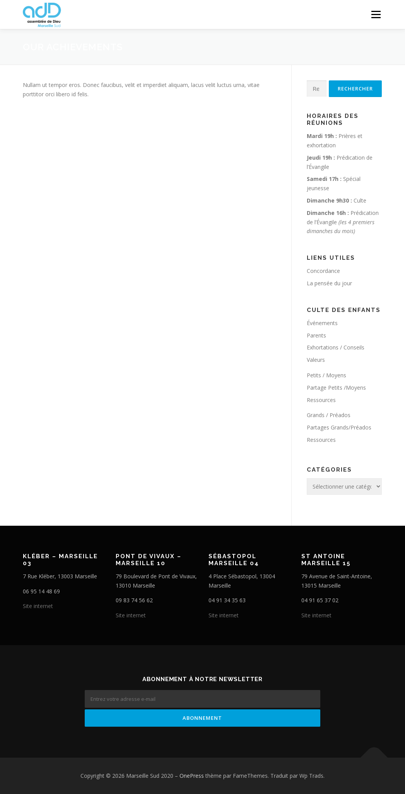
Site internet (38, 606)
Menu (376, 14)
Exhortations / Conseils (335, 347)
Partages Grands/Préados (339, 427)
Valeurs (316, 359)
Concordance (323, 270)
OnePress (191, 775)
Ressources (321, 400)
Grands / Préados (328, 415)
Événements (322, 323)
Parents (316, 335)
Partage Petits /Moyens (336, 387)
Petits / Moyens (326, 375)
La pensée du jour (329, 283)
